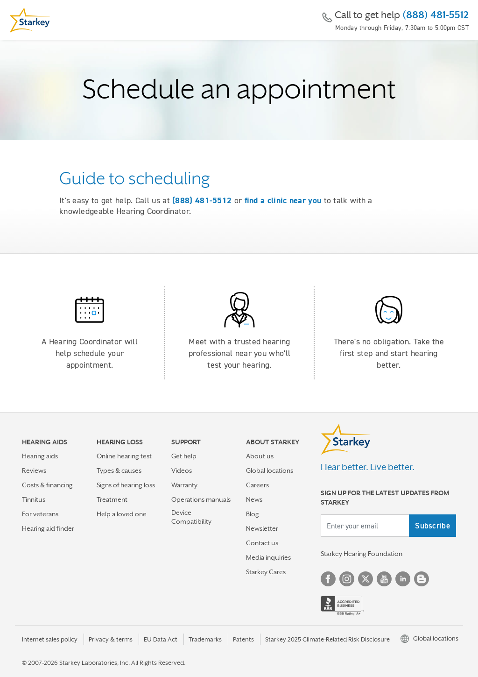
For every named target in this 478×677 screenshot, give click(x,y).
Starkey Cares (266, 572)
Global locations (269, 470)
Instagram (346, 578)
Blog (252, 514)
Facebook (328, 578)
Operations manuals (201, 499)
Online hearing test (124, 456)
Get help (184, 456)
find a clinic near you (283, 200)
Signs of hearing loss (126, 485)
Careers (257, 485)
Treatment (112, 499)
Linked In (402, 578)
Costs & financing (47, 485)
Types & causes (119, 470)
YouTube (384, 578)
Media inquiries (268, 557)
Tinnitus (33, 499)
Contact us (262, 543)
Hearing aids (40, 456)
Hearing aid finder (48, 528)
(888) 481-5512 (435, 15)
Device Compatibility (191, 517)
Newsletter (262, 528)
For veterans (40, 514)
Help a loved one (122, 514)
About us (260, 456)
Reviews (34, 470)
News (254, 499)
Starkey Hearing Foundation (361, 553)
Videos (181, 470)
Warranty (184, 485)
